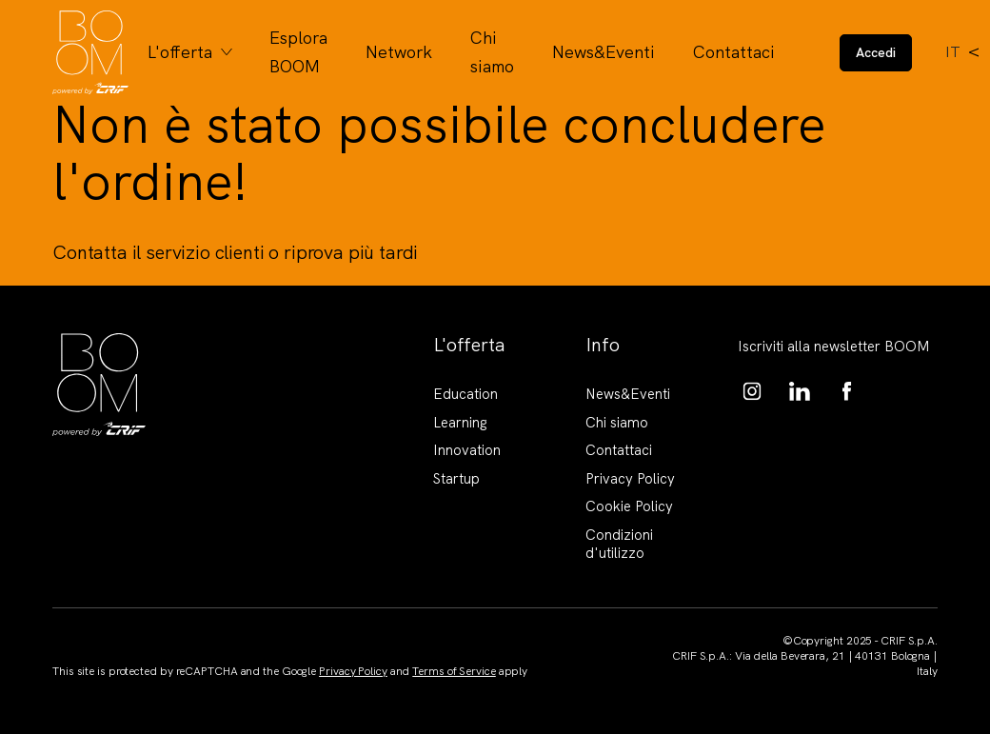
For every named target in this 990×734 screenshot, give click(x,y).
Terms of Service (453, 671)
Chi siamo (492, 52)
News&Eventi (603, 52)
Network (399, 52)
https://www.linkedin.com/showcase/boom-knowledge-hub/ (799, 391)
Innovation (467, 450)
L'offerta (180, 52)
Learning (460, 422)
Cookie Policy (629, 506)
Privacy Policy (630, 478)
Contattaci (734, 52)
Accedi (876, 52)
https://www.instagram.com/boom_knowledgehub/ (752, 391)
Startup (456, 478)
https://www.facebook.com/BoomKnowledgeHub (847, 391)
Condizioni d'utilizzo (619, 545)
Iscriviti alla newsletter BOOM (834, 346)
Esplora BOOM (298, 52)
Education (465, 394)
